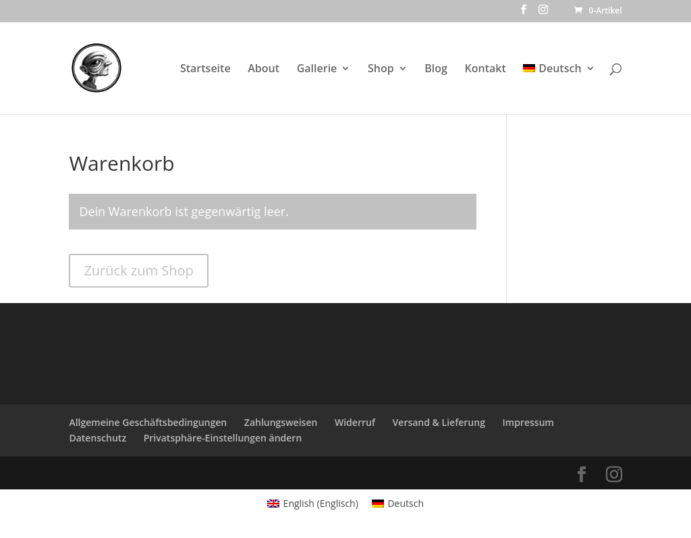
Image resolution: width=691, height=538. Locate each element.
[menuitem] (559, 88)
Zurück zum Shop (138, 270)
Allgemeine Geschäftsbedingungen (148, 422)
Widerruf (355, 422)
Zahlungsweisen (281, 422)
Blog (435, 69)
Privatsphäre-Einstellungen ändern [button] (223, 437)
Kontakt (485, 69)
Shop (381, 69)
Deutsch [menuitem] (405, 503)
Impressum (528, 422)
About (263, 69)
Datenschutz (97, 437)
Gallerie (317, 69)
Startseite (205, 69)
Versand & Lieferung (439, 422)
